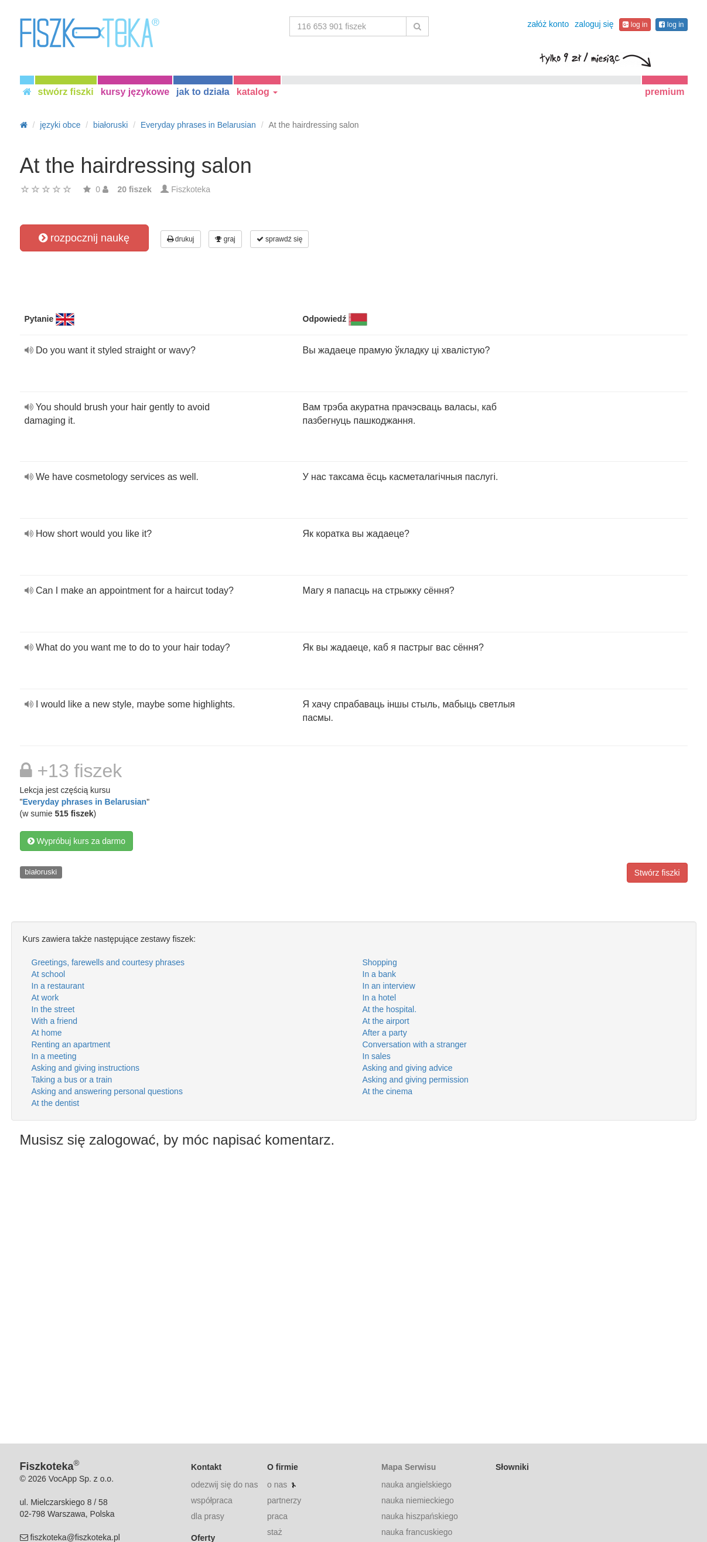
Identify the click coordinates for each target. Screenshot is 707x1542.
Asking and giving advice (408, 1068)
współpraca (212, 1500)
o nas (277, 1484)
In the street (53, 1009)
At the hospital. (390, 1009)
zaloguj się (594, 24)
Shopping (380, 962)
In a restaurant (58, 985)
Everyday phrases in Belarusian (84, 801)
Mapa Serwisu (408, 1467)
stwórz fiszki (66, 92)
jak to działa (203, 92)
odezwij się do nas (224, 1484)
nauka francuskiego (416, 1532)
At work (45, 997)
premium (665, 92)
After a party (385, 1032)
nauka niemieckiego (417, 1500)
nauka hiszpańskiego (419, 1516)
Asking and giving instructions (85, 1068)
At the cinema (388, 1091)
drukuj (180, 239)
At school (49, 974)
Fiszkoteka (190, 189)
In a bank (380, 974)
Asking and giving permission (416, 1079)
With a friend (55, 1021)
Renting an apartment (71, 1044)
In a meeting (54, 1056)
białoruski (41, 871)
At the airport (386, 1021)
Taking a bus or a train (72, 1079)
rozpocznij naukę (84, 238)
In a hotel (380, 997)
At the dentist (56, 1103)
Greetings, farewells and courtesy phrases (108, 962)
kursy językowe (135, 92)
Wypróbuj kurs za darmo (76, 841)
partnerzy (284, 1500)
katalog (257, 92)
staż (274, 1532)
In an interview (389, 985)
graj (225, 239)
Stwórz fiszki (657, 872)
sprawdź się (280, 239)
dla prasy (207, 1516)
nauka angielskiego (416, 1484)
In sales (377, 1056)
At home (47, 1032)
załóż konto (548, 24)
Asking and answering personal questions (107, 1091)
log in (635, 25)
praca (277, 1516)
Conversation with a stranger (415, 1044)
